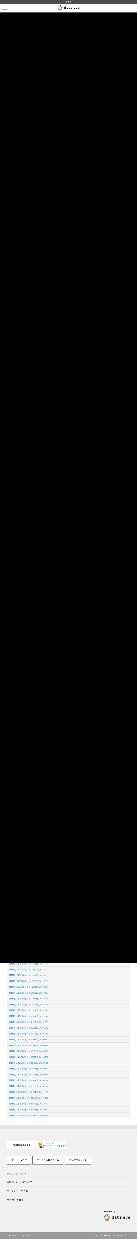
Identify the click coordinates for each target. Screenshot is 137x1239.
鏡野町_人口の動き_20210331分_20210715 (28, 998)
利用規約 (12, 1235)
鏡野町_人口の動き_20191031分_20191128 (28, 1091)
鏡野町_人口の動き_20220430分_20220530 (28, 1103)
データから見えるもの (48, 1160)
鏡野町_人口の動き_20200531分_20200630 (28, 1056)
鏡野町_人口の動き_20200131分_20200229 (28, 1074)
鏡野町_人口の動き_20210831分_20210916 (28, 975)
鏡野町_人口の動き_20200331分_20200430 (28, 1068)
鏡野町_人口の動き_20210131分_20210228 (28, 1010)
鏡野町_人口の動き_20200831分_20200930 (28, 1039)
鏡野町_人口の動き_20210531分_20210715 (28, 986)
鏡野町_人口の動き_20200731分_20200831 (28, 1045)
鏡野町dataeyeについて (19, 1182)
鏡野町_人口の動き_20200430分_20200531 (28, 1062)
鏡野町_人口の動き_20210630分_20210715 (28, 981)
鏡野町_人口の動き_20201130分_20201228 (28, 1021)
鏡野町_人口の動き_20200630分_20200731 (28, 1051)
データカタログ (19, 1160)
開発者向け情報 (15, 1199)
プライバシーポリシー (29, 1235)
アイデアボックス (78, 1160)
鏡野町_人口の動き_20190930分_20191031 (28, 1097)
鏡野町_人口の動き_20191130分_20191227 (28, 1086)
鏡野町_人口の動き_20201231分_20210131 (28, 1016)
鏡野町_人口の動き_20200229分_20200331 (28, 1115)
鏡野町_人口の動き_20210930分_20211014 (28, 969)
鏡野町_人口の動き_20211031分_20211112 (28, 963)
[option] (21, 1145)
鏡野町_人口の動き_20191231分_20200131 (28, 1080)
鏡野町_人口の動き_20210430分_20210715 (28, 992)
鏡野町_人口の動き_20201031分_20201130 (28, 1027)
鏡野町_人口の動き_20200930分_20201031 (28, 1033)
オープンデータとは (17, 1190)
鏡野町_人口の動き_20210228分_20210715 (28, 1004)
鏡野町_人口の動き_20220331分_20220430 (28, 1109)
